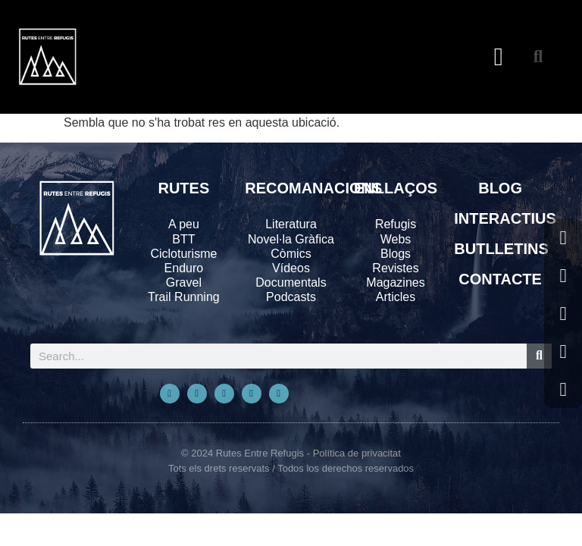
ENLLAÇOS (395, 188)
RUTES (183, 188)
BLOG (500, 188)
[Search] (539, 356)
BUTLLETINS (501, 248)
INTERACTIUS (504, 218)
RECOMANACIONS (313, 188)
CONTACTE (500, 279)
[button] (498, 57)
